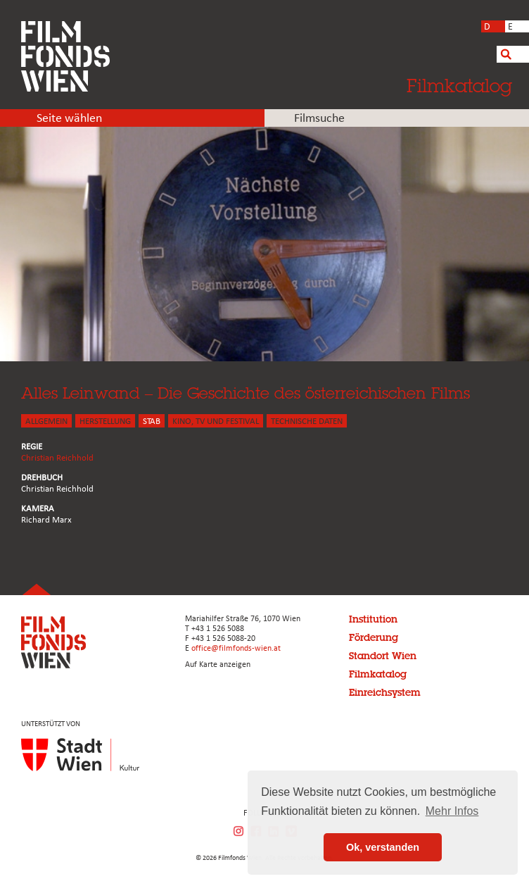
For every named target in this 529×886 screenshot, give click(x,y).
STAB (151, 421)
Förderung (373, 637)
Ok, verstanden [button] (382, 847)
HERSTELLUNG (105, 421)
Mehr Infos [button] (452, 811)
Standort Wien (382, 655)
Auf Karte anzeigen (217, 665)
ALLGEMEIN (46, 421)
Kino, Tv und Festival (215, 421)
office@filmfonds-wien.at (236, 648)
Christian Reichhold (57, 458)
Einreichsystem (385, 692)
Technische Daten (307, 421)
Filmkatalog (459, 85)
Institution (373, 619)
